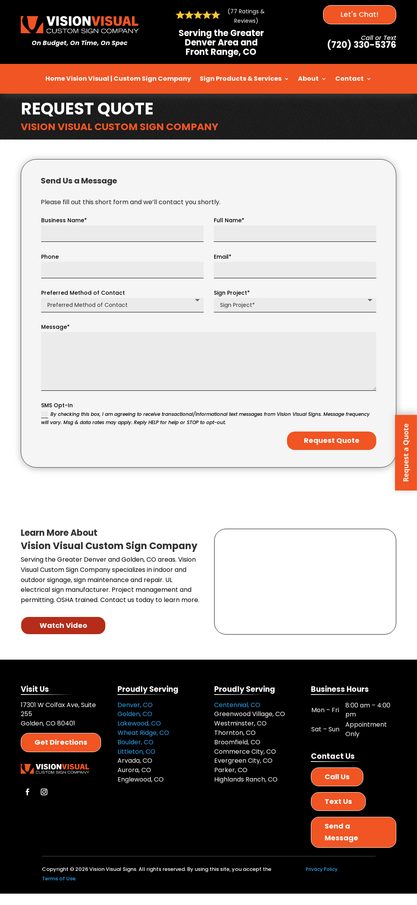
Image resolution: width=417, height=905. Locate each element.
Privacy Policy (322, 869)
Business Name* (64, 220)
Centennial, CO (237, 704)
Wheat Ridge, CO (143, 732)
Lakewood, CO (139, 723)
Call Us (337, 777)
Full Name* (229, 220)
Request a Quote (405, 452)
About (308, 78)
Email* (222, 257)
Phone (50, 257)
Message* (55, 327)
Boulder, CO (135, 742)
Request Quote (331, 440)
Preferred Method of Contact (83, 293)
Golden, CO (134, 713)
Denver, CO (135, 704)
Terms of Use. (59, 878)
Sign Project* (232, 293)
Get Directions (60, 742)
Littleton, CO (136, 751)
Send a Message (341, 832)
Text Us (338, 801)
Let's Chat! (360, 14)
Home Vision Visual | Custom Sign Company (118, 78)
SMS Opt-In (57, 405)
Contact (349, 78)
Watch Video (63, 625)
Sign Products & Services (241, 78)
